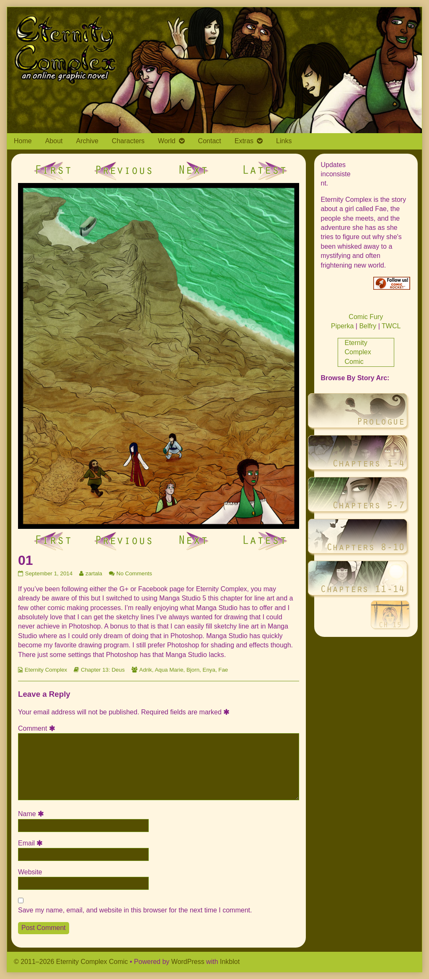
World (167, 140)
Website (30, 872)
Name (32, 813)
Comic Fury (366, 316)
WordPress (187, 961)
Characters (128, 140)
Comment (38, 728)
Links (284, 140)
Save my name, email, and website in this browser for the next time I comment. (135, 910)
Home (23, 140)
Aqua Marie (169, 670)
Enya (209, 670)
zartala (93, 573)
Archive (87, 140)
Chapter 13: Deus (102, 670)
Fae (223, 670)
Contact (209, 140)
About (54, 140)
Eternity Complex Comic (358, 352)
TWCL (391, 326)
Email (32, 843)
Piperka (342, 326)
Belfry (367, 326)
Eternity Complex (46, 670)
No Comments (134, 573)
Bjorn (192, 670)
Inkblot (230, 961)
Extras (244, 140)
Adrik (145, 670)
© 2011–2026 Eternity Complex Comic (71, 961)
